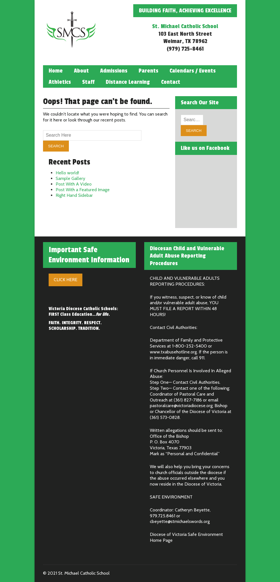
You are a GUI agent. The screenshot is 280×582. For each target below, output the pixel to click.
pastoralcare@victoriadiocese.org (181, 405)
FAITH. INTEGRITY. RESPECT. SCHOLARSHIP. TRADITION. (75, 325)
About (81, 70)
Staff (88, 82)
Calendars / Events (193, 70)
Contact (170, 82)
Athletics (60, 82)
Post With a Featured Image (83, 189)
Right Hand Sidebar (74, 195)
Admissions (113, 70)
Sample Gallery (70, 178)
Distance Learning (128, 82)
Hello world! (67, 172)
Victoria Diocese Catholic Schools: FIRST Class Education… (83, 311)
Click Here (65, 279)
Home (56, 70)
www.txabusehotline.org (173, 352)
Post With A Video (74, 184)
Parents (148, 70)
